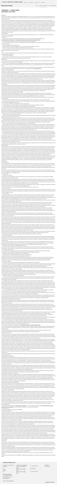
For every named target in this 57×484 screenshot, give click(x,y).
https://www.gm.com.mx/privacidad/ (8, 39)
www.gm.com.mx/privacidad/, (21, 405)
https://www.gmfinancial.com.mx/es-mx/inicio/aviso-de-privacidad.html (27, 39)
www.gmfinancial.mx (37, 68)
